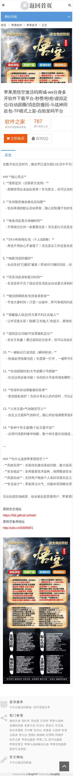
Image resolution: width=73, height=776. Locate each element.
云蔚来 (14, 734)
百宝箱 (59, 725)
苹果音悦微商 (58, 744)
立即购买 (15, 138)
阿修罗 (59, 734)
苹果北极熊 (28, 739)
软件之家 (15, 739)
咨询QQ (40, 138)
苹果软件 (16, 25)
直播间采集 (16, 725)
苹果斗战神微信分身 (36, 744)
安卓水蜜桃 (16, 730)
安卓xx (38, 730)
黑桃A (31, 734)
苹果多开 (31, 25)
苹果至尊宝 (16, 744)
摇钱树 (41, 734)
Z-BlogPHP (32, 774)
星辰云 (50, 725)
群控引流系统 (18, 749)
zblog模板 (55, 774)
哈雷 (64, 730)
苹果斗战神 (56, 720)
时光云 (40, 725)
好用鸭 (50, 734)
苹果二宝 (41, 739)
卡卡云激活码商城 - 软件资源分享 (30, 707)
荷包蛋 (35, 720)
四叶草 (26, 720)
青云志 (23, 734)
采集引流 (29, 725)
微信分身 (15, 720)
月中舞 (28, 730)
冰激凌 (47, 730)
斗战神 (56, 730)
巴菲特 (44, 720)
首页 (3, 25)
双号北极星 (55, 739)
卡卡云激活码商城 (20, 762)
